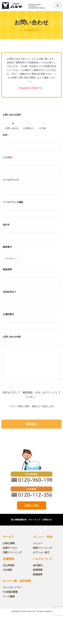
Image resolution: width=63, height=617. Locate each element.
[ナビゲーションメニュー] (57, 5)
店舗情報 (8, 559)
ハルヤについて (43, 559)
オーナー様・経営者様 (17, 581)
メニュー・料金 (43, 537)
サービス (8, 537)
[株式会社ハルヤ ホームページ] (12, 5)
